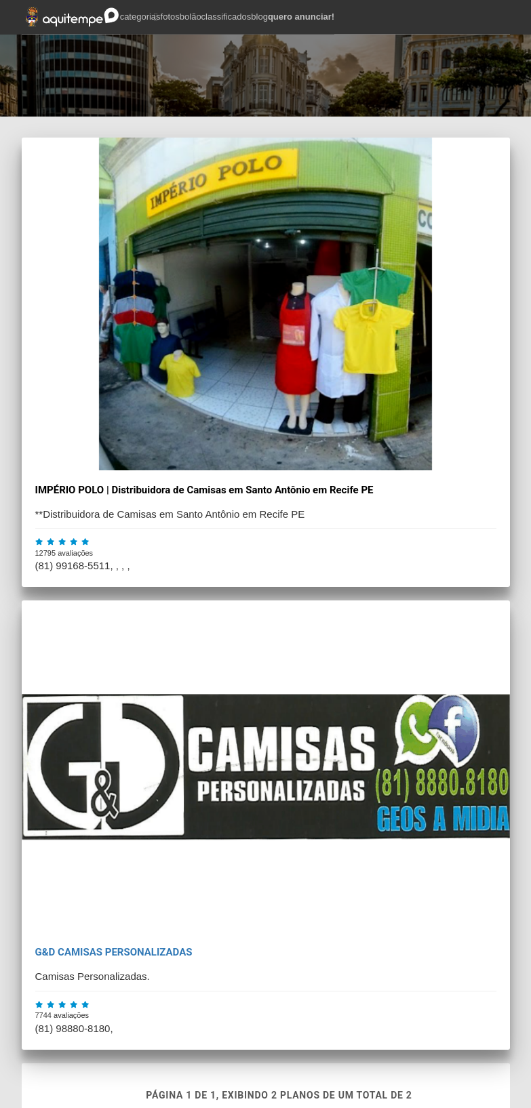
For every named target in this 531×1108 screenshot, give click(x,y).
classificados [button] (226, 17)
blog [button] (259, 17)
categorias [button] (140, 17)
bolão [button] (190, 17)
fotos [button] (170, 17)
